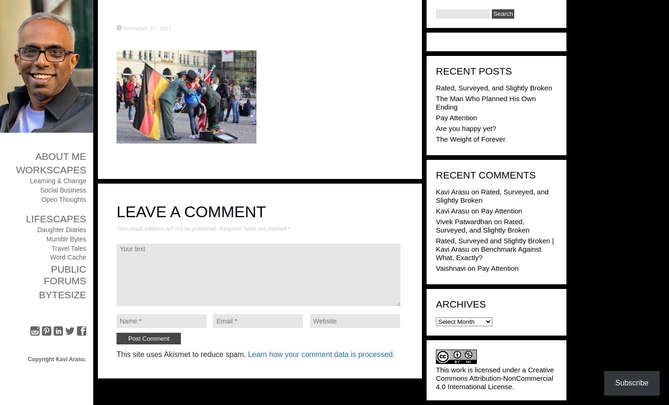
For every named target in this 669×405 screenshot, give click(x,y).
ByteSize (62, 294)
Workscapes (51, 170)
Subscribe (631, 383)
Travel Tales (68, 248)
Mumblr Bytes (66, 239)
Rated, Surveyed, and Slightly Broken (494, 88)
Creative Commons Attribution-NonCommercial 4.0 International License (495, 378)
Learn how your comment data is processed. (321, 354)
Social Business (63, 190)
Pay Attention (456, 118)
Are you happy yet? (466, 128)
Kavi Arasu (452, 192)
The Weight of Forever (470, 139)
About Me (60, 156)
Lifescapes (56, 218)
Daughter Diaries (61, 229)
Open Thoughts (63, 199)
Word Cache (68, 257)
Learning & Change (58, 181)
